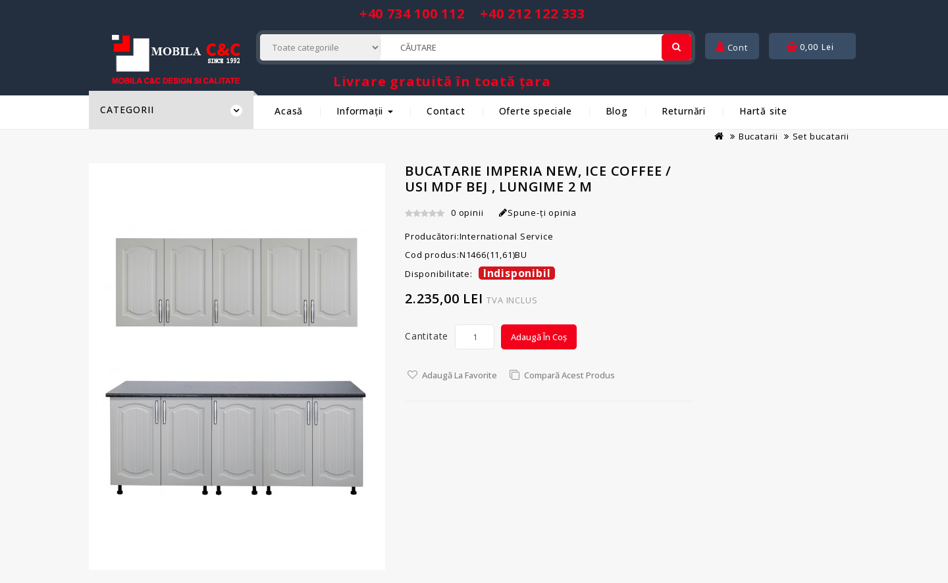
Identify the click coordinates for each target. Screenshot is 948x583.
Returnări (684, 111)
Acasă (289, 111)
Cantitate (426, 336)
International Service (507, 236)
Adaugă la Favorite (459, 375)
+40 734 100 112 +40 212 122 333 (472, 13)
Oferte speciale (535, 111)
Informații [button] (364, 111)
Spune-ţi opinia (538, 212)
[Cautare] (676, 47)
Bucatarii (758, 136)
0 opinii (467, 212)
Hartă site (763, 111)
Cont (732, 47)
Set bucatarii (821, 136)
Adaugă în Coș (539, 337)
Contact (446, 111)
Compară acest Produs (569, 375)
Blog (617, 111)
